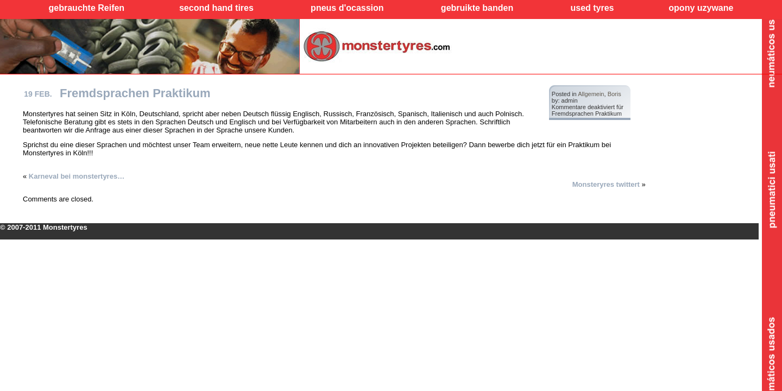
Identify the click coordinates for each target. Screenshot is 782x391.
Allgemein (591, 94)
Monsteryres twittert (606, 184)
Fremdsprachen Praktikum (135, 93)
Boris (614, 94)
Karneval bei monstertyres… (76, 176)
